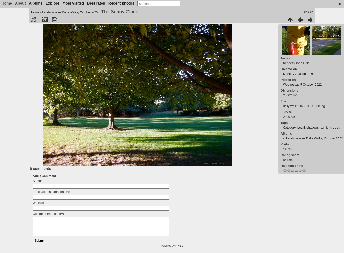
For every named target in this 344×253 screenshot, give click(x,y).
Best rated (96, 3)
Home (35, 12)
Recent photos (121, 3)
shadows (312, 127)
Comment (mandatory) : (49, 213)
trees (336, 127)
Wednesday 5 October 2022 (302, 84)
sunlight (326, 127)
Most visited (73, 3)
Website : (39, 202)
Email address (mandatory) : (52, 191)
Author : (38, 180)
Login (339, 4)
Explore (52, 3)
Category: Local (294, 127)
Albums (36, 3)
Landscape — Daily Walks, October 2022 (70, 12)
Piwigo (179, 249)
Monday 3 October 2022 (299, 74)
